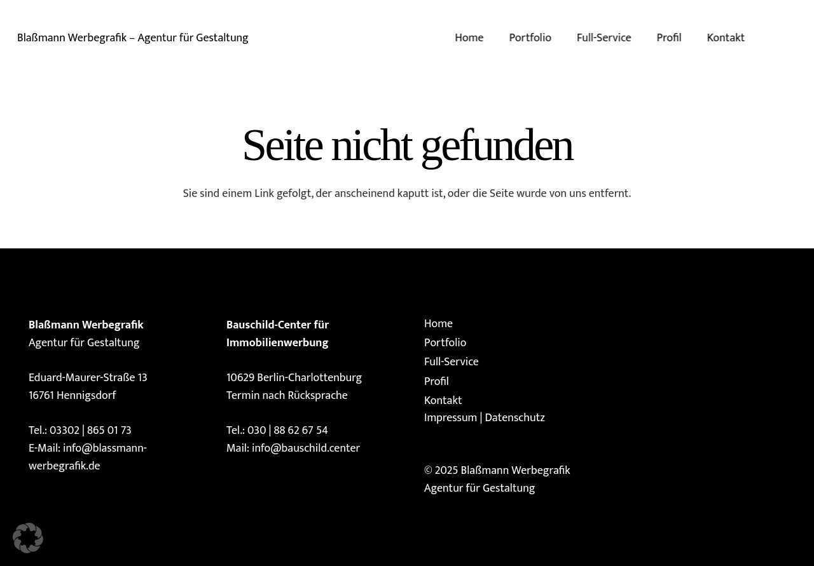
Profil (436, 381)
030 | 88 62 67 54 (287, 430)
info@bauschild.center (306, 448)
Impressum (450, 418)
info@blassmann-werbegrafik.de (88, 457)
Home (438, 324)
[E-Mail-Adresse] (792, 38)
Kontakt (443, 400)
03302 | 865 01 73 (91, 430)
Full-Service (451, 362)
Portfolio (445, 343)
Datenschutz (514, 418)
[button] (28, 538)
